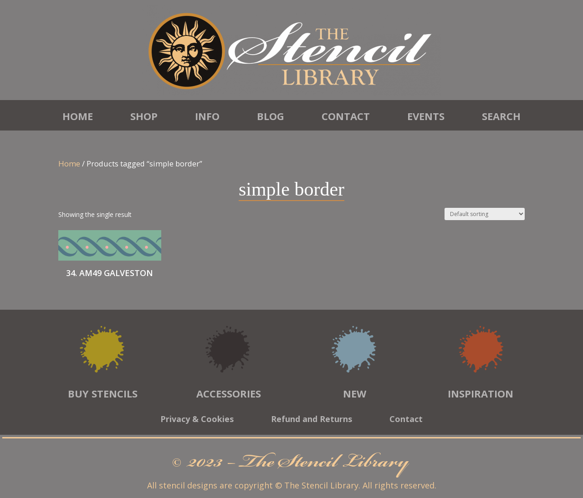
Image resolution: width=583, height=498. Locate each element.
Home (77, 116)
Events (426, 116)
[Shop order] (485, 214)
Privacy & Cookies (197, 420)
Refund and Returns (311, 420)
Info (207, 116)
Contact (346, 116)
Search (501, 116)
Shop (144, 116)
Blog (270, 116)
